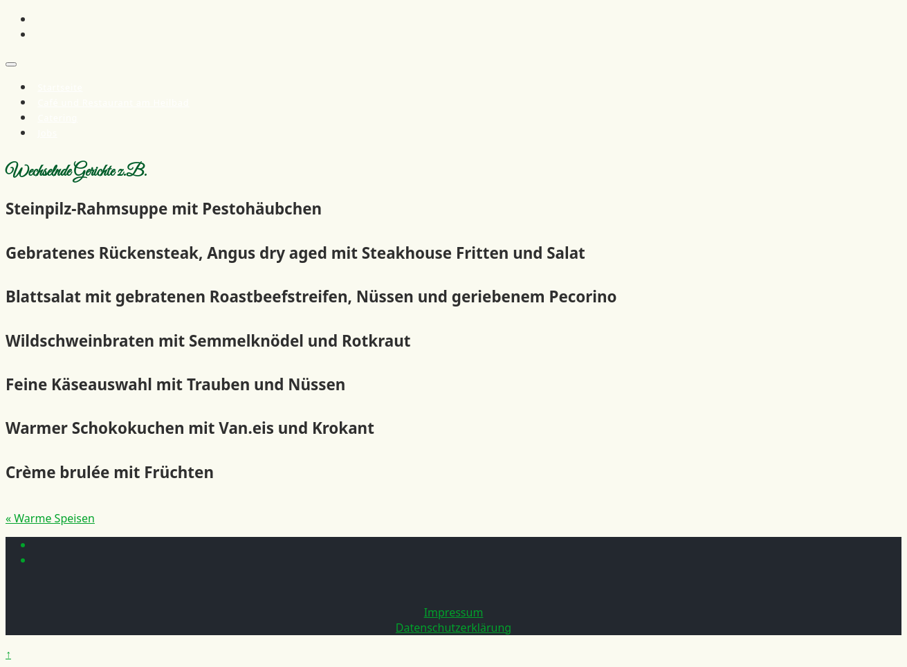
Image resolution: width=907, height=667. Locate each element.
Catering (57, 117)
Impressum (454, 612)
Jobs (47, 133)
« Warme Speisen (50, 518)
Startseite (59, 87)
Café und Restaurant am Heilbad (113, 102)
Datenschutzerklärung (453, 627)
